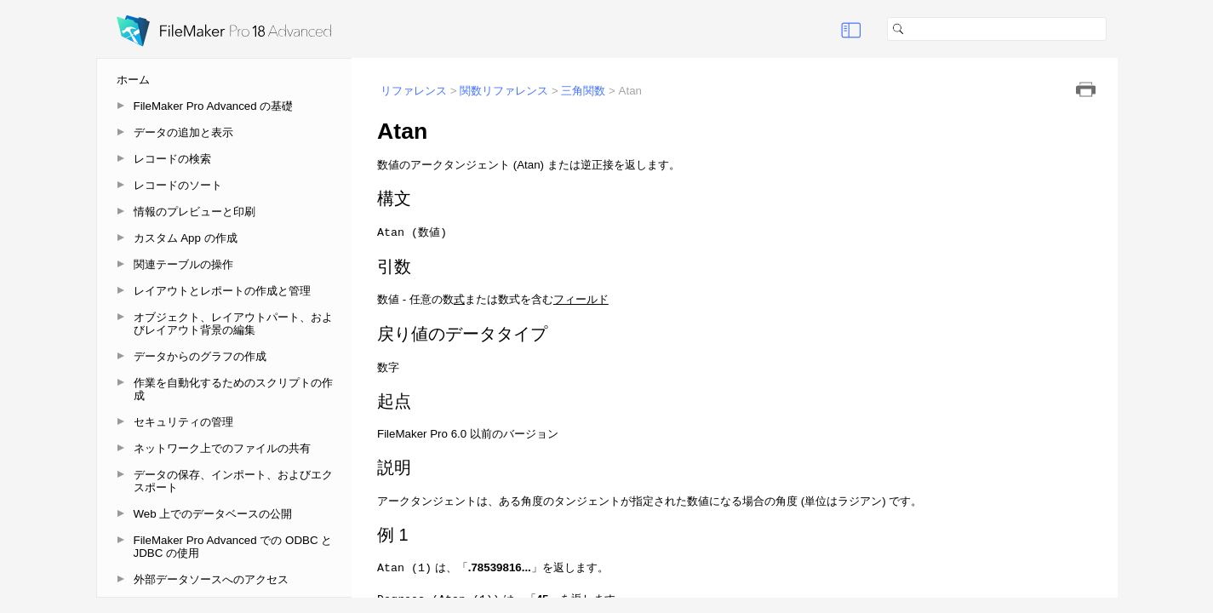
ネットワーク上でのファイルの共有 (222, 448)
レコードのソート (178, 185)
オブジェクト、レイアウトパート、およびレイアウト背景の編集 (233, 323)
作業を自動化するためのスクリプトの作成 (233, 389)
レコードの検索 (172, 158)
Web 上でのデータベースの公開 (213, 513)
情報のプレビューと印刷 (194, 211)
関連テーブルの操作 (183, 264)
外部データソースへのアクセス (211, 579)
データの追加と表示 (183, 132)
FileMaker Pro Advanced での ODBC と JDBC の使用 (233, 546)
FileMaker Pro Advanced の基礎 (214, 106)
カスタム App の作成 (185, 238)
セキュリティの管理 (183, 421)
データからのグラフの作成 (200, 356)
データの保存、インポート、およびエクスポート (233, 481)
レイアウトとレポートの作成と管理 (222, 290)
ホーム (133, 79)
